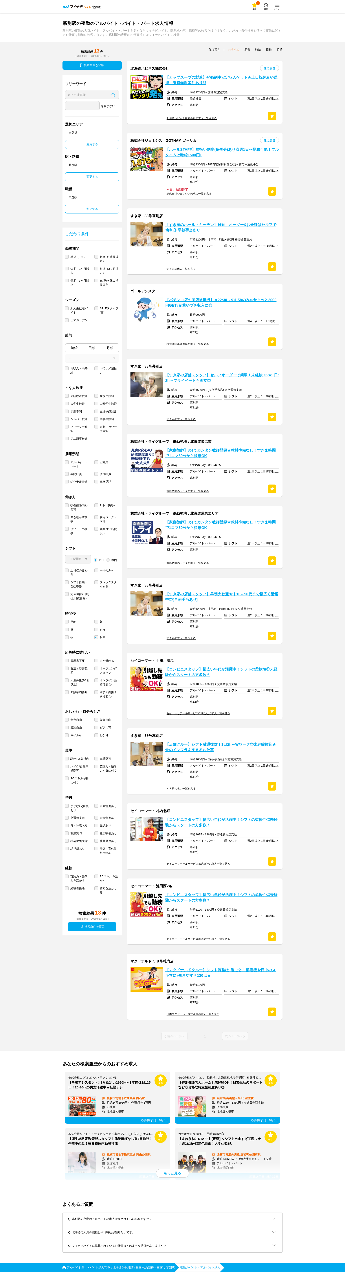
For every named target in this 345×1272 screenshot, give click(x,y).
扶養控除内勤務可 (79, 507)
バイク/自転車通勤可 (79, 768)
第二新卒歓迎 (79, 438)
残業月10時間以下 (108, 531)
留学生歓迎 (107, 419)
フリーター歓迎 (79, 429)
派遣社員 (105, 474)
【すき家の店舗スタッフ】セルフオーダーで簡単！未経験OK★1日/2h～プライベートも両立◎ (222, 378)
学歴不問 (76, 411)
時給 (74, 348)
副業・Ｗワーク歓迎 (108, 429)
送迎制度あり (108, 818)
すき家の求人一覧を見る (181, 268)
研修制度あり (108, 806)
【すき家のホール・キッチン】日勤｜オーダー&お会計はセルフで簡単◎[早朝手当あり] (220, 227)
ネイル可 (76, 735)
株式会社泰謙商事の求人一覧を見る (188, 344)
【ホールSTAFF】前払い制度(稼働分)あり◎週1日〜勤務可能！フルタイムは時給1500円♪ (222, 152)
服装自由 (76, 727)
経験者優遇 (77, 888)
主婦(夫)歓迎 (108, 411)
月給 (110, 348)
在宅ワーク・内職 (108, 519)
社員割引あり (108, 833)
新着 (247, 49)
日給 (91, 348)
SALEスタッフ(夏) (109, 310)
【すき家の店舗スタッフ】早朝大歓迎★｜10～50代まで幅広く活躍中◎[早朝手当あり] (221, 597)
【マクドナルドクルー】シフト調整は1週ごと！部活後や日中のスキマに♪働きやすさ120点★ (220, 973)
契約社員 (76, 474)
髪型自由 (105, 720)
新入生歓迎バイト (79, 310)
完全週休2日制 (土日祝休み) (79, 596)
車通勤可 (105, 758)
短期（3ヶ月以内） (109, 271)
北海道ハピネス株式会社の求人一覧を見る (192, 118)
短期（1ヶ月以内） (79, 271)
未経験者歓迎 (79, 396)
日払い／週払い (108, 370)
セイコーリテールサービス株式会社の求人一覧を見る (198, 713)
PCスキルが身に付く (79, 780)
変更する (92, 144)
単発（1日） (78, 257)
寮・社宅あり (79, 825)
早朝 (73, 621)
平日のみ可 (107, 570)
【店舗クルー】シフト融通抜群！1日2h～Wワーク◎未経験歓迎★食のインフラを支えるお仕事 (220, 747)
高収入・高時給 (79, 370)
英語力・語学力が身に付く (108, 768)
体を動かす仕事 (79, 519)
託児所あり (77, 848)
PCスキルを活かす (109, 878)
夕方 (102, 629)
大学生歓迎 (77, 403)
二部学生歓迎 (108, 403)
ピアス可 (105, 727)
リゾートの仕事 (79, 531)
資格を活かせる (108, 890)
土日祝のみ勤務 (79, 572)
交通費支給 (77, 818)
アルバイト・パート (79, 464)
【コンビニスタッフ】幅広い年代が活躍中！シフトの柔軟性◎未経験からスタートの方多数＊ (221, 672)
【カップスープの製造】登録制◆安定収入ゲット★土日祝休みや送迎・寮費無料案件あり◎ (221, 80)
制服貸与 (76, 833)
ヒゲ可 (104, 735)
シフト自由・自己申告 (79, 584)
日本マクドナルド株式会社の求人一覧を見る (193, 1014)
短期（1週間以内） (109, 259)
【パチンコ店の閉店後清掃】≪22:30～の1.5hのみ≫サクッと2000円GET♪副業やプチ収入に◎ (221, 303)
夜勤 (102, 637)
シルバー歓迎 (79, 419)
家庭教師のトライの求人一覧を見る (188, 491)
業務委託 (105, 481)
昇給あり (105, 825)
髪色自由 (76, 720)
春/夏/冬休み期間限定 (109, 282)
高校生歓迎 (107, 396)
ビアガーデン (79, 320)
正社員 (104, 462)
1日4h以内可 (108, 505)
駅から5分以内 (79, 758)
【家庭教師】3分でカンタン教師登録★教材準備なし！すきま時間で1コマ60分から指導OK (220, 453)
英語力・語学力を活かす (79, 878)
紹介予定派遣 (79, 481)
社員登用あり (108, 841)
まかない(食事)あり (80, 808)
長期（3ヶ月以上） (79, 282)
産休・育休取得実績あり (108, 851)
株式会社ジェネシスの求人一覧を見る (189, 193)
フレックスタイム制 (108, 584)
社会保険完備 (79, 841)
